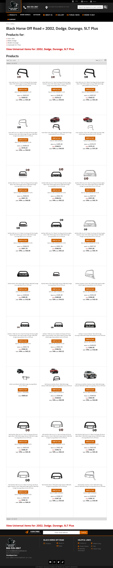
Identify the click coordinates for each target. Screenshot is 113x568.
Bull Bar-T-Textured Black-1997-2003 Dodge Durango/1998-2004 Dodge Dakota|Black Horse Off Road (90, 334)
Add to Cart (23, 140)
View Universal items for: (40, 525)
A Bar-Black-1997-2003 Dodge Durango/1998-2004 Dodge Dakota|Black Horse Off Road (57, 133)
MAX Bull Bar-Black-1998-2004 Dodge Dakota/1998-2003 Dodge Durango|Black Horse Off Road (56, 485)
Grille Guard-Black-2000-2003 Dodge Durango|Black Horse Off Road (23, 385)
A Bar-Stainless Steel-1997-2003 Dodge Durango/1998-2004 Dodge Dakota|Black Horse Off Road (90, 133)
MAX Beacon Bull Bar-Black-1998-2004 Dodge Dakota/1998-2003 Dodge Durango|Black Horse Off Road (56, 385)
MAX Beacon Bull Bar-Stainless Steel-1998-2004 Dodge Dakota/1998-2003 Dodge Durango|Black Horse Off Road (90, 385)
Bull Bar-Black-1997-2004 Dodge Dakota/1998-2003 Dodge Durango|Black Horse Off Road (23, 284)
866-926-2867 (13, 548)
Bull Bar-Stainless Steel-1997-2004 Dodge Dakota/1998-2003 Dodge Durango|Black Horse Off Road (90, 284)
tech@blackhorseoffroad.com (18, 551)
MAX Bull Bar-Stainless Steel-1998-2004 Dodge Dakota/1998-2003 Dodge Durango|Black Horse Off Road (90, 485)
